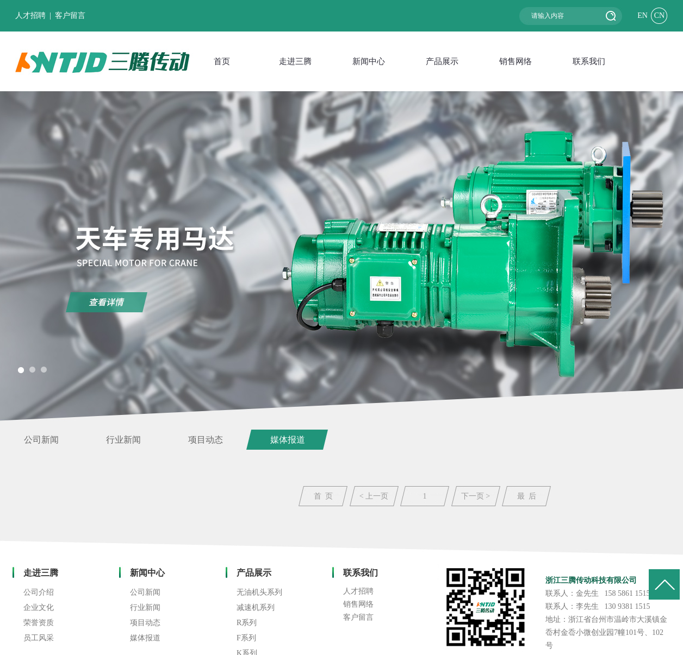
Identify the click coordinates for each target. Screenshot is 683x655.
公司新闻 (41, 439)
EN (642, 15)
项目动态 (205, 439)
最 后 (526, 496)
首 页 (323, 496)
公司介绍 (38, 592)
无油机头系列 (259, 592)
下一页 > (475, 496)
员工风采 (38, 638)
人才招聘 (30, 15)
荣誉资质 (38, 623)
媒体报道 (287, 439)
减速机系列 (256, 607)
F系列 (246, 638)
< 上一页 (373, 496)
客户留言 (70, 15)
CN (659, 15)
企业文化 (38, 607)
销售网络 (358, 604)
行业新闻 (123, 439)
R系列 (247, 623)
